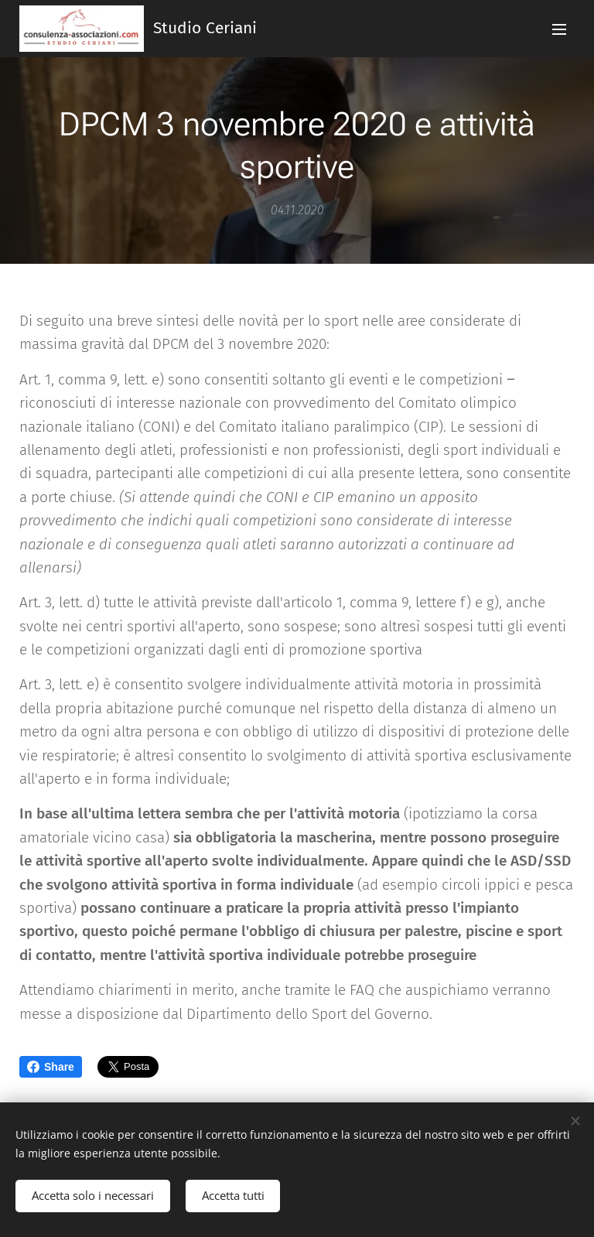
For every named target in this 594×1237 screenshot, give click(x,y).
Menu (559, 29)
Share (50, 1067)
